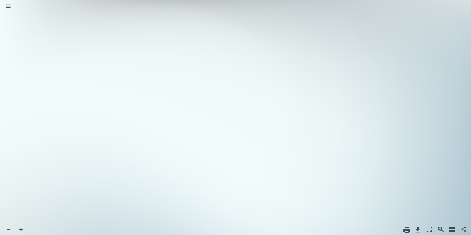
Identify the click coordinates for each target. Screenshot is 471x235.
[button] (8, 6)
